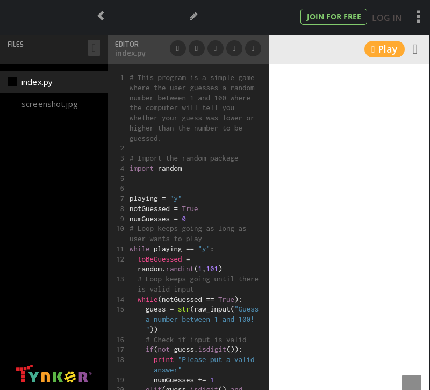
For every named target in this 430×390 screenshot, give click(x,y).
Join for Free (334, 16)
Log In (387, 18)
